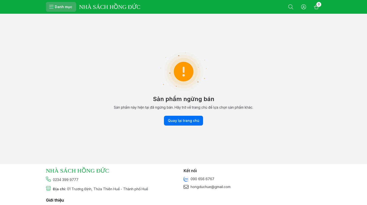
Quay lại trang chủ (183, 121)
